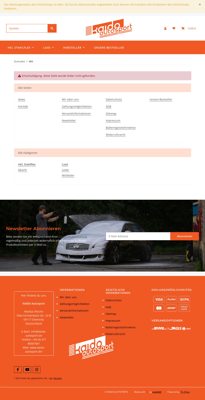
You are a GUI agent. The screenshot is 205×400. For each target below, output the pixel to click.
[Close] (200, 4)
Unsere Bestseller (109, 47)
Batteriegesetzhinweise (121, 127)
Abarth (22, 170)
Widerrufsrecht (115, 134)
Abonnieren (184, 236)
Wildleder (68, 175)
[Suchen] (27, 28)
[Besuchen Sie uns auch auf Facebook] (18, 369)
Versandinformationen (76, 113)
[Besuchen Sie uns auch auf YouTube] (27, 369)
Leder (65, 170)
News (21, 99)
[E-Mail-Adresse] (138, 236)
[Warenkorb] (188, 28)
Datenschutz (114, 99)
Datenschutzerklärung (73, 236)
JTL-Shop (185, 392)
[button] (165, 28)
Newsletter (69, 120)
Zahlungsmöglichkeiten (77, 106)
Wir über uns (70, 99)
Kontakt (23, 106)
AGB (108, 106)
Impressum (113, 120)
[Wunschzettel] (173, 28)
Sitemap (111, 113)
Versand (57, 378)
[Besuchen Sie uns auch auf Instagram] (37, 369)
